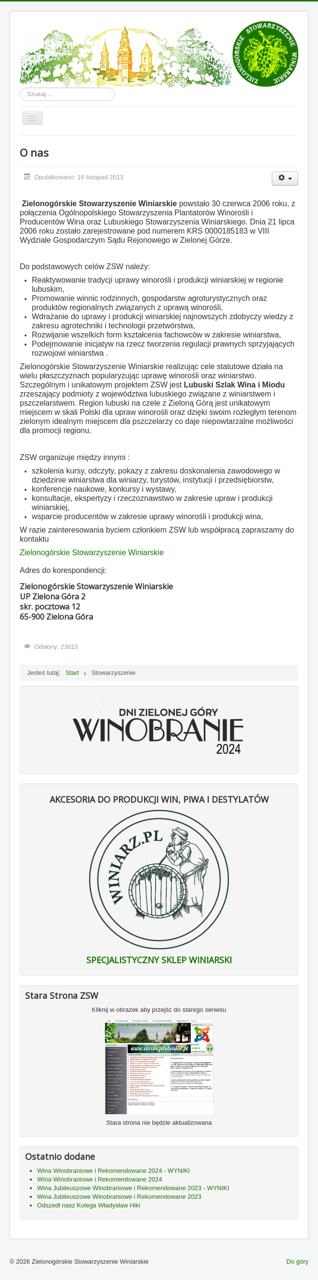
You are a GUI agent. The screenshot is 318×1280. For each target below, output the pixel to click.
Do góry (297, 1261)
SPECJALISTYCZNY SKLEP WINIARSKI (159, 960)
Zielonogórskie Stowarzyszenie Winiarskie (92, 552)
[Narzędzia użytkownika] (285, 179)
